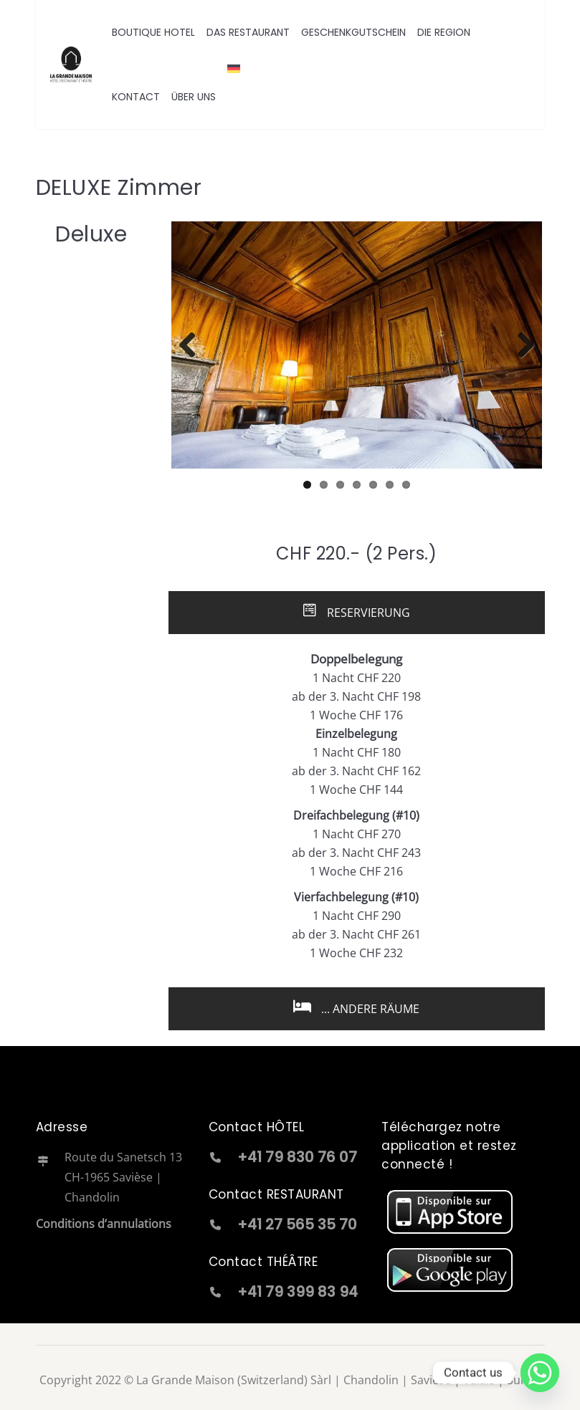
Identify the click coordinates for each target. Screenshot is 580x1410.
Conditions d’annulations (103, 1222)
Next (520, 344)
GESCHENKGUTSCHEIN (353, 32)
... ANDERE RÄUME (356, 1007)
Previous (193, 344)
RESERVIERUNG (356, 611)
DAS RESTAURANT (248, 32)
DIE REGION (443, 32)
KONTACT (136, 97)
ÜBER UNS (193, 97)
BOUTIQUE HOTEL (153, 32)
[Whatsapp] (539, 1372)
